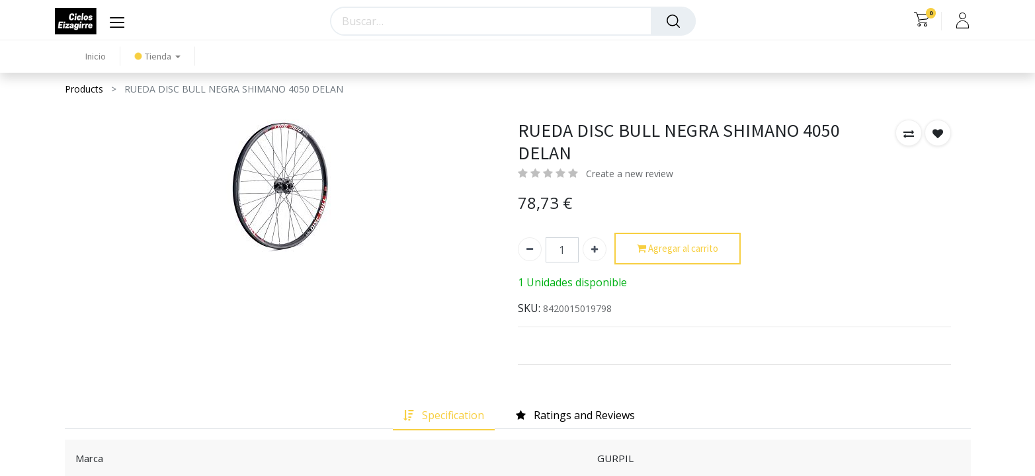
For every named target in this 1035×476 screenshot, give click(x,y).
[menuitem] (95, 56)
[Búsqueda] (673, 21)
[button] (908, 133)
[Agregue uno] (594, 249)
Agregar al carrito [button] (677, 249)
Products (84, 89)
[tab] (444, 415)
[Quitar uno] (530, 249)
